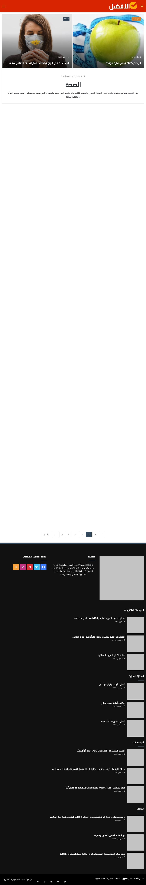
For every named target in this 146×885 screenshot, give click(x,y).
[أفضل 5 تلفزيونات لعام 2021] (135, 728)
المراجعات (136, 19)
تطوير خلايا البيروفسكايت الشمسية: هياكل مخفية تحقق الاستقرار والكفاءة (92, 854)
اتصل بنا (6, 879)
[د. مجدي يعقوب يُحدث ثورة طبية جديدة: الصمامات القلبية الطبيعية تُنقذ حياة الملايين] (135, 824)
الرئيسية (81, 76)
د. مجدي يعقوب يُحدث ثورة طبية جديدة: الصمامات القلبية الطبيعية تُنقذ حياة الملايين (87, 817)
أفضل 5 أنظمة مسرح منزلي (113, 703)
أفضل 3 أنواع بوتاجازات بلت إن (112, 684)
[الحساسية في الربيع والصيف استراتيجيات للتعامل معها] (37, 41)
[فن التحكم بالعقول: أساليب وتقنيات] (135, 842)
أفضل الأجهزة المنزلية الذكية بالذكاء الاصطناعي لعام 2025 (99, 618)
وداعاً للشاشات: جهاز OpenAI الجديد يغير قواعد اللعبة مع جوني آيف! (95, 787)
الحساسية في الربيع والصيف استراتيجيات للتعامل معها (42, 59)
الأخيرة (46, 534)
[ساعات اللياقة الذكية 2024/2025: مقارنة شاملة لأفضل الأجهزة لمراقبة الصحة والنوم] (135, 776)
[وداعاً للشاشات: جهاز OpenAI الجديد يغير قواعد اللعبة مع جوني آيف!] (135, 794)
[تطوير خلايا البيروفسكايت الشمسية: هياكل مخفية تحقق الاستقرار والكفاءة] (135, 861)
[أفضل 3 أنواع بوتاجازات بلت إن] (135, 691)
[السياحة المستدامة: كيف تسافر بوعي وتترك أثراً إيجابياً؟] (135, 757)
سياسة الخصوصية (18, 879)
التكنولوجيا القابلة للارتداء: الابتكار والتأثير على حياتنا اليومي (98, 636)
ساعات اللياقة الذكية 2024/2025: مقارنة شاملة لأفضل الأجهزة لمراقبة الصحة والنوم (88, 769)
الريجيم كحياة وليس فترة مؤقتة (111, 62)
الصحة (66, 19)
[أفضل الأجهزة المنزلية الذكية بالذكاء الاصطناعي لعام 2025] (135, 625)
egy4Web (99, 878)
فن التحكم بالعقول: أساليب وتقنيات (109, 835)
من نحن (29, 879)
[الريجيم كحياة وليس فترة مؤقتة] (108, 41)
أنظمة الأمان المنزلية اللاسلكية (111, 655)
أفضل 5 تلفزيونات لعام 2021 (113, 721)
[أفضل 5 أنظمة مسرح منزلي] (135, 710)
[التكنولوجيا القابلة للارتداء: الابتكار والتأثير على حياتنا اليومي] (135, 643)
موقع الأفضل (138, 878)
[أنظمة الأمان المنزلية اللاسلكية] (135, 662)
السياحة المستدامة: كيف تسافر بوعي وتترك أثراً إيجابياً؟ (101, 750)
